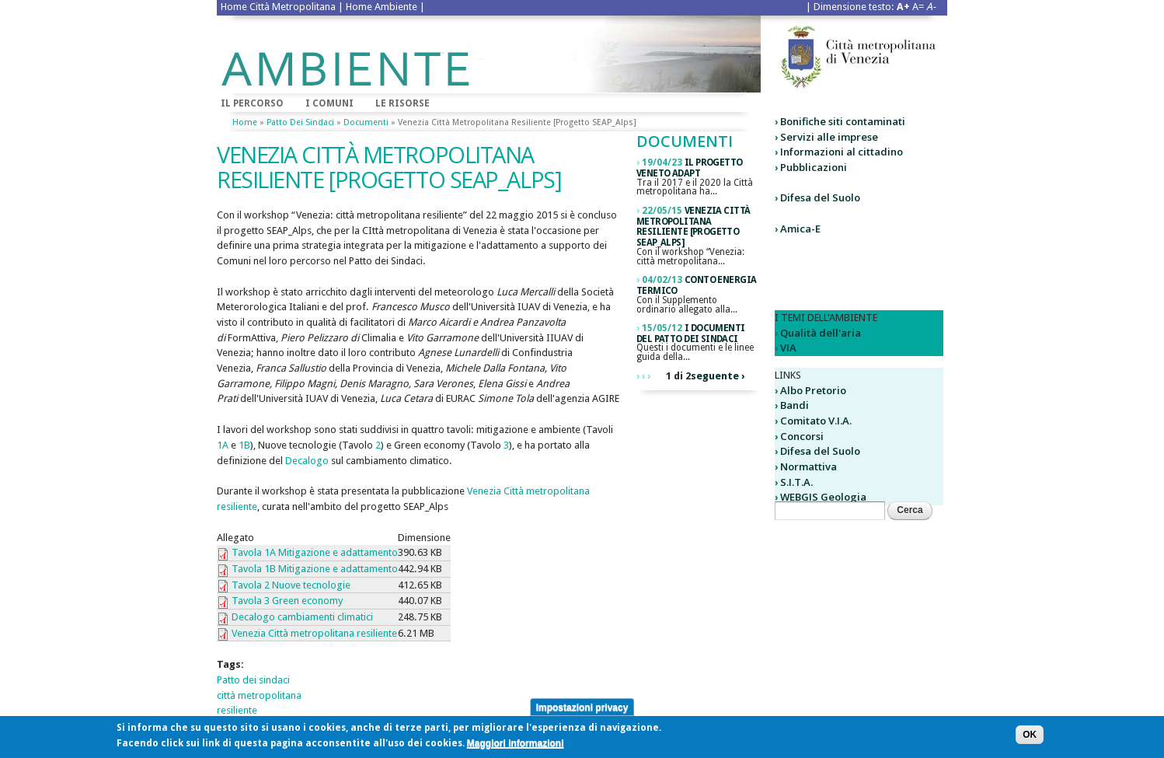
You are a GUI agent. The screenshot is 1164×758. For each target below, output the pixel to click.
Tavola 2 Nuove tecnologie (291, 585)
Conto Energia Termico (696, 285)
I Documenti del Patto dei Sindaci (690, 333)
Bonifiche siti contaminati (842, 121)
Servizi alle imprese (829, 137)
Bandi (794, 405)
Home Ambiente (381, 6)
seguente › (717, 376)
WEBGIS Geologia (823, 497)
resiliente (237, 710)
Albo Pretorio (813, 390)
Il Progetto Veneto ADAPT (689, 168)
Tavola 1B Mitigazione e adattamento (315, 569)
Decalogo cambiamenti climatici (302, 617)
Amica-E (800, 229)
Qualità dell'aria (820, 333)
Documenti (366, 122)
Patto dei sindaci (300, 122)
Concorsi (802, 436)
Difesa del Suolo (820, 197)
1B (244, 445)
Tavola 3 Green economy (287, 600)
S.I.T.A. (796, 482)
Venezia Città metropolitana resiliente (314, 633)
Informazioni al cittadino (841, 152)
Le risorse (402, 103)
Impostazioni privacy (582, 710)
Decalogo (308, 460)
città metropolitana (259, 695)
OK (1030, 737)
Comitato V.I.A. (816, 421)
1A (222, 445)
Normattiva (808, 466)
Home (244, 122)
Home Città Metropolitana (278, 6)
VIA (788, 348)
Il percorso (252, 103)
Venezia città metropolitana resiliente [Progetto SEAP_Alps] (693, 226)
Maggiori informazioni (515, 746)
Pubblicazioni (813, 167)
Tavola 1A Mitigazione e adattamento (315, 552)
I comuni (329, 103)
